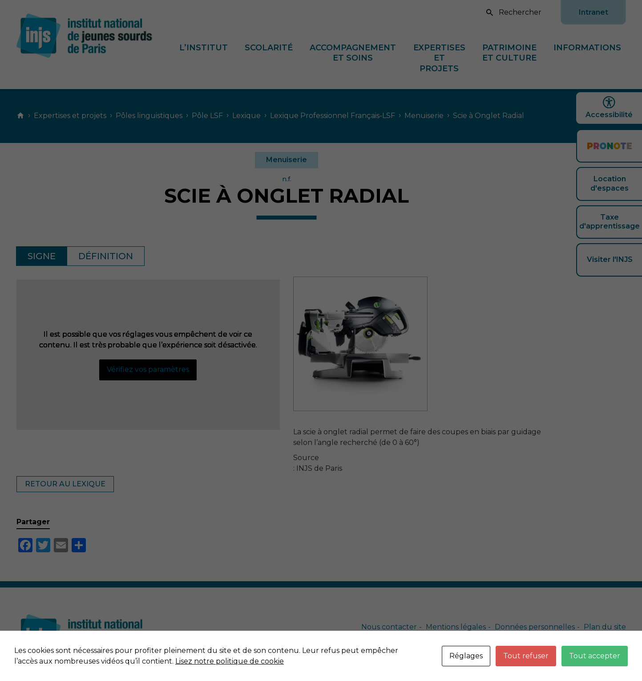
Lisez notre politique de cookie (229, 661)
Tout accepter (594, 656)
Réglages (466, 656)
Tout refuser (526, 656)
